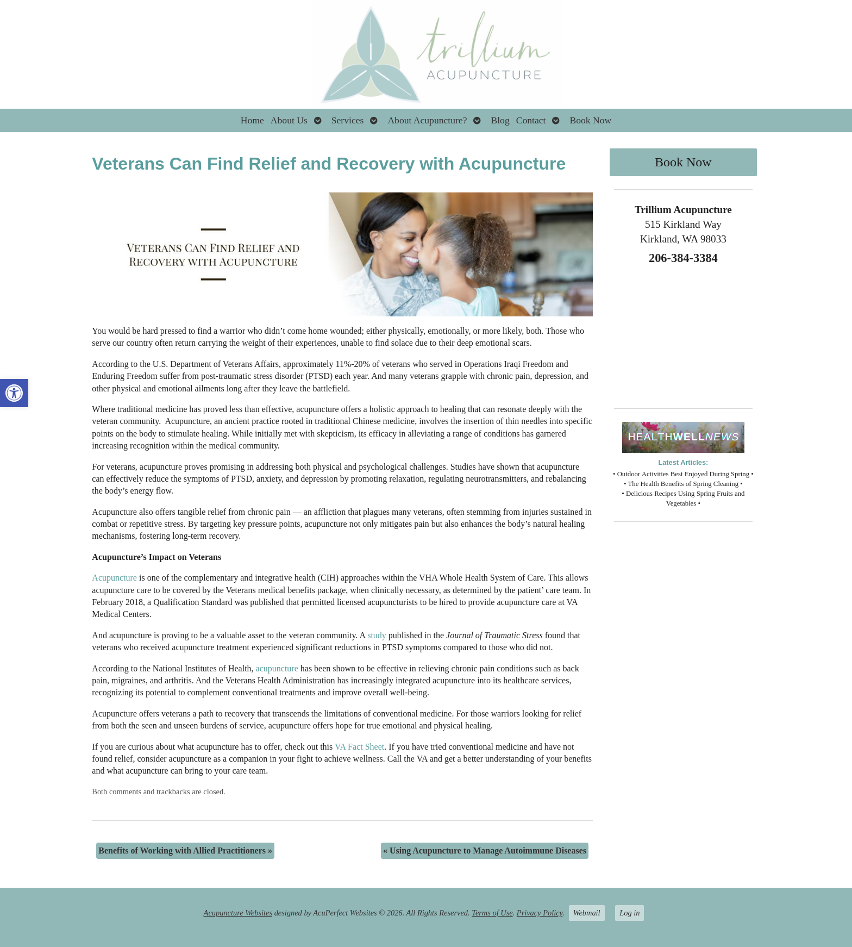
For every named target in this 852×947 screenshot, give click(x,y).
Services (347, 120)
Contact (531, 120)
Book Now (590, 120)
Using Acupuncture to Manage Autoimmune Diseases (484, 850)
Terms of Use (492, 912)
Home (252, 120)
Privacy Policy (539, 912)
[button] (14, 393)
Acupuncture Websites (238, 912)
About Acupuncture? (427, 120)
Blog (500, 120)
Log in (629, 912)
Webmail (586, 912)
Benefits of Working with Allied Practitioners (185, 850)
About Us (289, 120)
